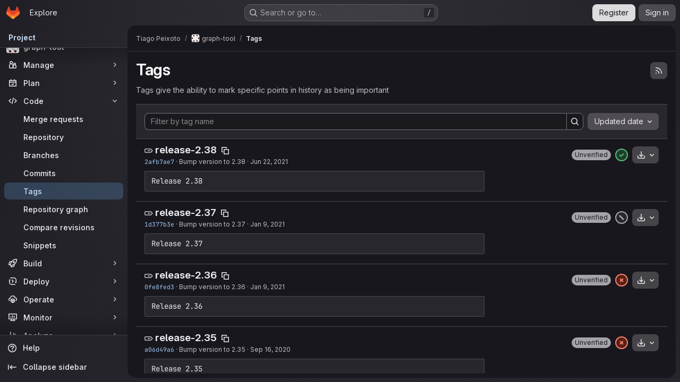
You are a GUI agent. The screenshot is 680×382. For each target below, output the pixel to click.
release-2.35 (186, 338)
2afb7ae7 (159, 162)
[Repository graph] (63, 209)
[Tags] (63, 191)
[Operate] (63, 299)
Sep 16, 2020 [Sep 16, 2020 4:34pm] (270, 349)
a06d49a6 (159, 349)
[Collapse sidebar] (63, 367)
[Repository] (63, 136)
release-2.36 (186, 275)
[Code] (63, 100)
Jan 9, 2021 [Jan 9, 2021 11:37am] (267, 287)
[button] (591, 155)
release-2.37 (185, 212)
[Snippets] (63, 245)
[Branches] (63, 154)
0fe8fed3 (159, 287)
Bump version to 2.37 (212, 224)
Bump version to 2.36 (212, 287)
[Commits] (63, 172)
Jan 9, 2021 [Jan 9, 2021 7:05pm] (267, 224)
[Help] (63, 348)
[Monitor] (63, 317)
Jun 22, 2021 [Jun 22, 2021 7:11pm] (269, 162)
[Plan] (63, 82)
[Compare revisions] (63, 227)
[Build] (63, 263)
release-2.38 (186, 150)
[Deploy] (63, 281)
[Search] (574, 121)
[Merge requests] (63, 118)
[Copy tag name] (225, 150)
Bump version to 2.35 (212, 349)
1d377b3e (159, 224)
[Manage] (63, 64)
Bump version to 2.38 (212, 162)
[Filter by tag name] (355, 121)
